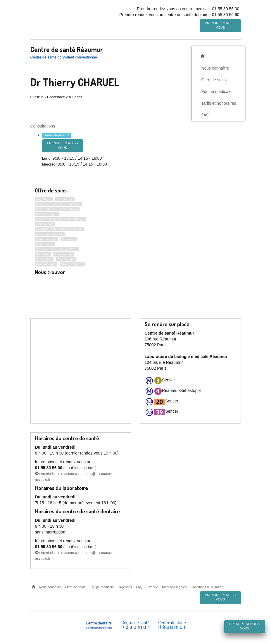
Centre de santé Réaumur (66, 48)
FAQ (205, 113)
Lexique (152, 586)
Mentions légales (174, 586)
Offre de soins (214, 78)
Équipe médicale (216, 90)
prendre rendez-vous (62, 144)
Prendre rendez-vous (220, 25)
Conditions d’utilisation (207, 586)
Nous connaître (215, 67)
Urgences (125, 586)
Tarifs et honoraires (218, 102)
